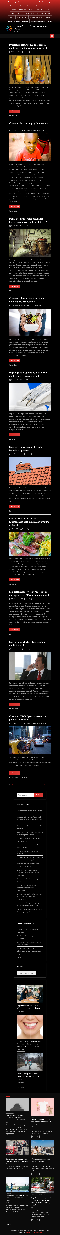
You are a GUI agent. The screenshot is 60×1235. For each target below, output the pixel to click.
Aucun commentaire (37, 52)
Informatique (22, 9)
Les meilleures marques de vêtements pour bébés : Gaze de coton (41, 1121)
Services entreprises (36, 17)
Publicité (11, 17)
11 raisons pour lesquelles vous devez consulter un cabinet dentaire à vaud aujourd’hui (29, 1044)
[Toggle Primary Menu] (52, 36)
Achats (10, 2)
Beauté (35, 2)
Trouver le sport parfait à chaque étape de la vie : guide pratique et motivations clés (29, 911)
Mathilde (20, 955)
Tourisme (17, 21)
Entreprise (30, 6)
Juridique (39, 9)
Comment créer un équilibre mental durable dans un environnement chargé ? (30, 819)
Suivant (47, 785)
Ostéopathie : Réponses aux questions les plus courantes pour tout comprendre (29, 887)
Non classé (39, 13)
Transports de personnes (38, 21)
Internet (31, 9)
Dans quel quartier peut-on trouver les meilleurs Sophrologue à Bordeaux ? (15, 1117)
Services (24, 17)
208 (21, 1087)
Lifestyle (46, 9)
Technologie (47, 17)
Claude (19, 936)
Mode (32, 13)
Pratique (47, 13)
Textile (10, 21)
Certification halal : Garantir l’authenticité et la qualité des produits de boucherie (29, 522)
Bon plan (49, 2)
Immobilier (47, 6)
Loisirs (20, 13)
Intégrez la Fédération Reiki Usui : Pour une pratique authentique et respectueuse (30, 896)
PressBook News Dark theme (33, 1232)
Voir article (21, 1011)
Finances (38, 6)
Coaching (12, 6)
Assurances (27, 2)
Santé (18, 17)
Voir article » (15, 111)
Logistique (13, 13)
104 (10, 1224)
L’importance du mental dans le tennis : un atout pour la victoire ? (17, 1197)
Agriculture (17, 2)
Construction (21, 6)
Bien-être (41, 2)
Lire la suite (10, 1134)
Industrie (13, 9)
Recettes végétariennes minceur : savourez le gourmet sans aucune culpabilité (28, 872)
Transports (25, 21)
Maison (27, 13)
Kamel (26, 52)
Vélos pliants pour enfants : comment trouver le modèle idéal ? (28, 1076)
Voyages (49, 21)
